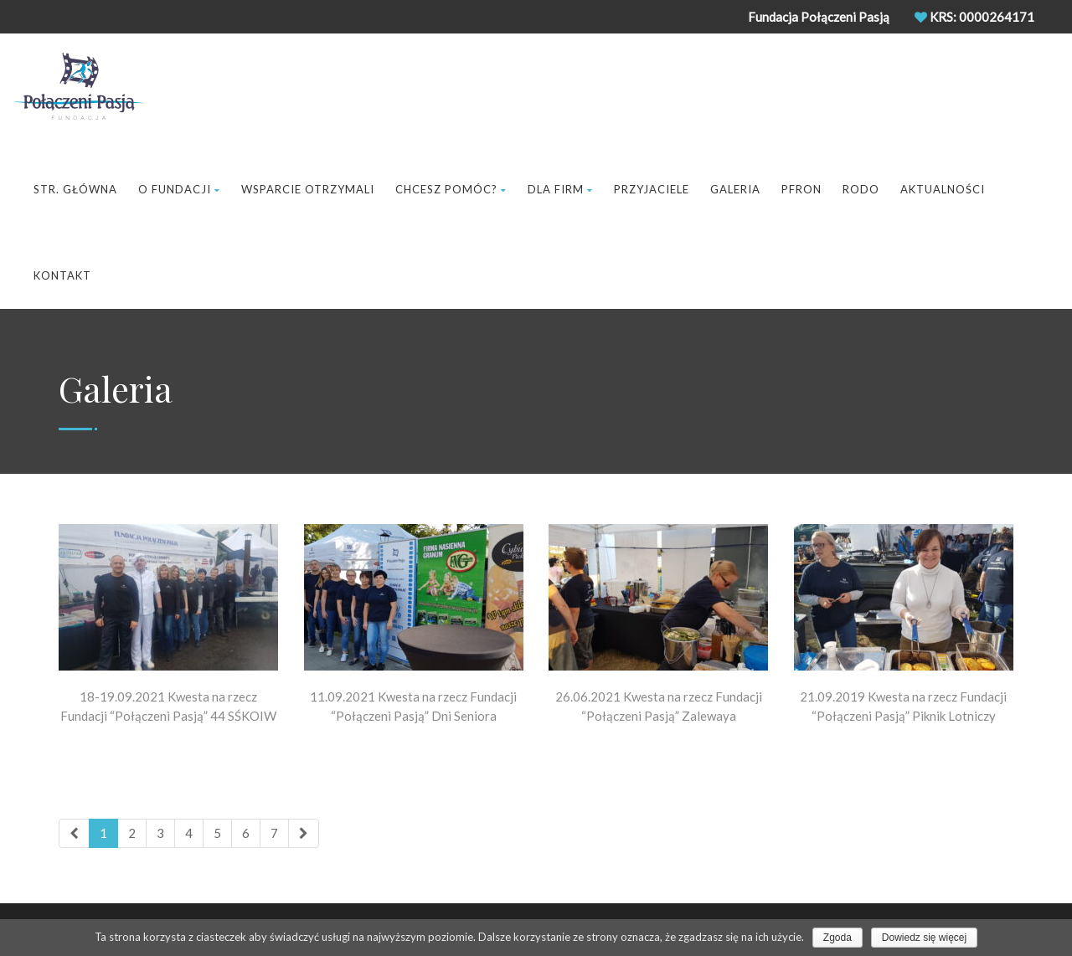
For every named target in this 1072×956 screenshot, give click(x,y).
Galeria (735, 189)
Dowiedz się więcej (924, 937)
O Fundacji (179, 189)
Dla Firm (560, 189)
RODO (861, 189)
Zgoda (837, 937)
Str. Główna (75, 189)
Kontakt (62, 275)
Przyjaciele (651, 189)
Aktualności (942, 189)
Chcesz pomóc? (451, 189)
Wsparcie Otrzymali (307, 189)
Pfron (801, 189)
